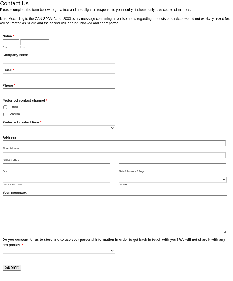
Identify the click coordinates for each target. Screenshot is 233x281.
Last (22, 47)
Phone (9, 86)
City (5, 171)
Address (9, 137)
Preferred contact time (22, 122)
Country (123, 184)
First (5, 47)
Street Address (11, 148)
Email (8, 70)
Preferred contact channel (25, 101)
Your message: (15, 192)
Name (8, 36)
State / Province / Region (133, 171)
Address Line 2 (11, 159)
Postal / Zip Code (12, 184)
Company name (15, 55)
